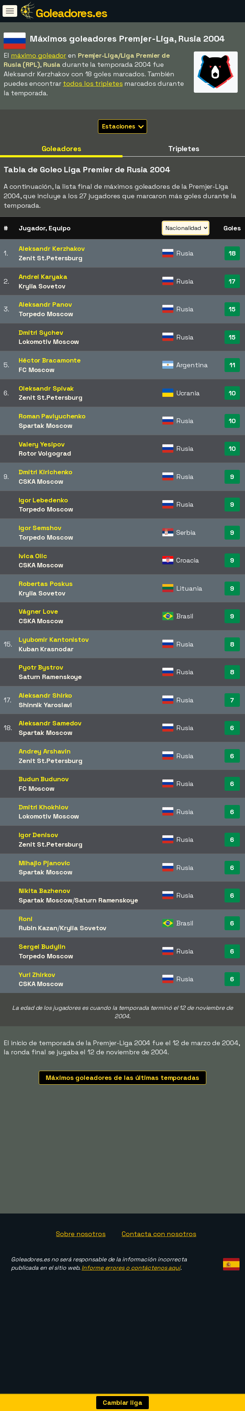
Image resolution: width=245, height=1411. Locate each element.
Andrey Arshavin (45, 751)
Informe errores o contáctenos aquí (131, 1289)
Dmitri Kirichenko (45, 472)
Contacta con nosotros (159, 1255)
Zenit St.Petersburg (51, 258)
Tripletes (183, 148)
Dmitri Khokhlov (43, 807)
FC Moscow (36, 369)
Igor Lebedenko (43, 500)
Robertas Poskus (46, 583)
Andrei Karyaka (43, 276)
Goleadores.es (71, 13)
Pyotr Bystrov (41, 667)
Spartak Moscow (45, 425)
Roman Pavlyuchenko (52, 416)
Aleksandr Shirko (45, 695)
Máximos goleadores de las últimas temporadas (122, 1077)
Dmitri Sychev (41, 332)
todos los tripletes (92, 83)
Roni (26, 919)
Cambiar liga (122, 1402)
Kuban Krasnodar (46, 649)
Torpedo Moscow (46, 314)
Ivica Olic (33, 556)
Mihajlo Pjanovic (44, 863)
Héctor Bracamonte (50, 360)
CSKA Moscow (41, 481)
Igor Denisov (38, 835)
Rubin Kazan (38, 928)
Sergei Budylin (42, 946)
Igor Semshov (40, 528)
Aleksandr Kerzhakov (52, 248)
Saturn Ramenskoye (50, 676)
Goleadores (61, 148)
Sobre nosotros (81, 1255)
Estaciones (123, 126)
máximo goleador (39, 55)
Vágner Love (38, 611)
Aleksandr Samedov (50, 723)
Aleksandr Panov (45, 304)
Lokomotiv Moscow (49, 341)
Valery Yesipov (42, 444)
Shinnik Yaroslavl (45, 705)
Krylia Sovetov (42, 286)
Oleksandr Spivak (46, 388)
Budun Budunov (44, 779)
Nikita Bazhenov (44, 890)
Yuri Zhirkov (37, 974)
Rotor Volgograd (45, 453)
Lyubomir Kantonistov (54, 639)
